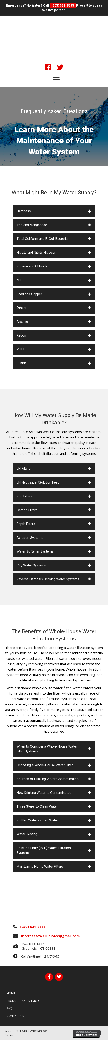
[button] (47, 67)
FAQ (9, 1008)
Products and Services (23, 1001)
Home (11, 993)
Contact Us (15, 1016)
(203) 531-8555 (62, 5)
